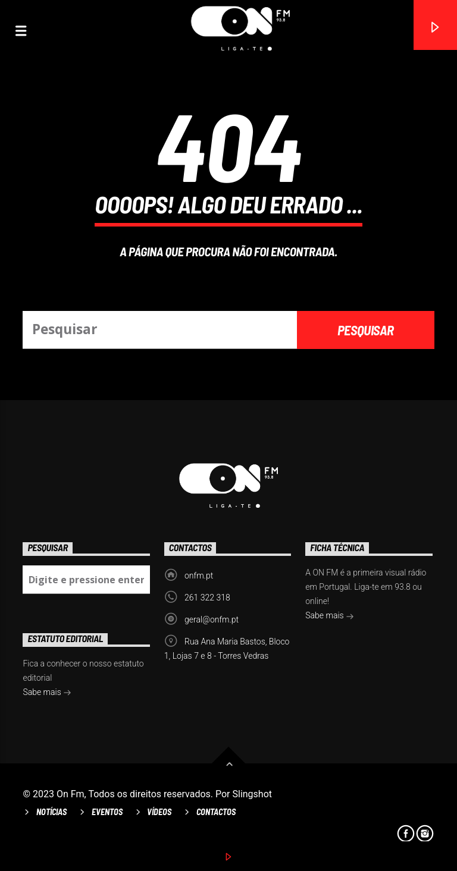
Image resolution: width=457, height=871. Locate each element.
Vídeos (159, 812)
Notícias (51, 812)
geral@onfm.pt (211, 619)
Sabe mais (329, 616)
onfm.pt (198, 575)
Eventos (107, 812)
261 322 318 (207, 597)
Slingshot (253, 794)
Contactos (216, 812)
